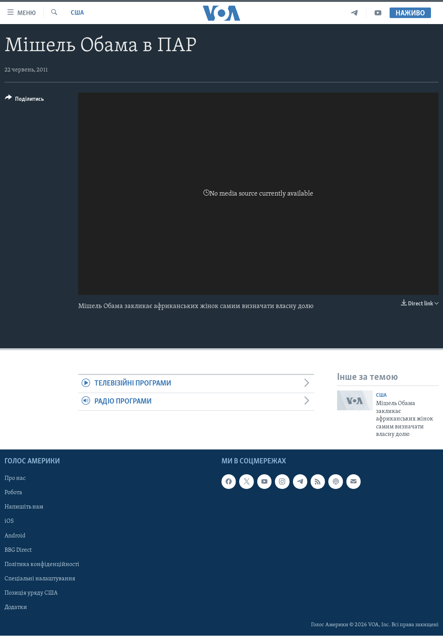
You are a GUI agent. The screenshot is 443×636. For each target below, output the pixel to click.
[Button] (24, 100)
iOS (9, 522)
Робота (13, 493)
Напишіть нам (24, 507)
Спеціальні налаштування (40, 579)
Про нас (15, 479)
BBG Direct (18, 550)
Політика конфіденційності (42, 565)
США (77, 13)
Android (15, 536)
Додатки (16, 607)
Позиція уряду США (31, 593)
